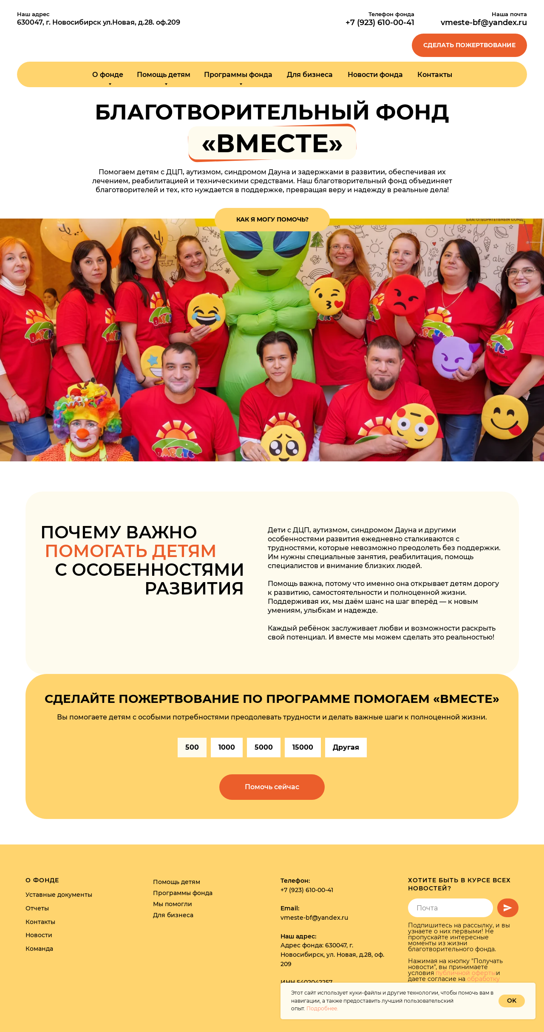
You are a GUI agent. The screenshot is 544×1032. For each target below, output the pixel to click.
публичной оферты (466, 973)
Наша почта (509, 14)
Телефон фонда (391, 14)
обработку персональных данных (454, 982)
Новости (39, 935)
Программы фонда (182, 893)
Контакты (434, 75)
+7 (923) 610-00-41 (306, 890)
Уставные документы (59, 894)
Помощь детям (176, 882)
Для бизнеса (310, 75)
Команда (39, 948)
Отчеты (37, 908)
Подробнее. (322, 1008)
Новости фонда (375, 75)
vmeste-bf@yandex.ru (484, 22)
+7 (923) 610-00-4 (378, 22)
